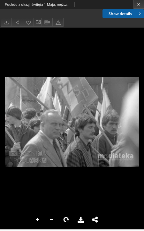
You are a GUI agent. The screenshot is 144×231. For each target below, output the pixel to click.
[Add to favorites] (28, 22)
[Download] (6, 22)
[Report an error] (58, 22)
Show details (125, 13)
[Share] (17, 22)
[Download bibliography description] (47, 22)
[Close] (138, 4)
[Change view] (38, 22)
